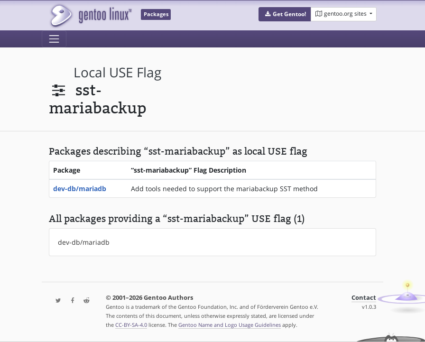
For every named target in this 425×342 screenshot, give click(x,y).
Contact (363, 298)
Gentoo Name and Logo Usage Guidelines (229, 324)
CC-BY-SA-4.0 (131, 324)
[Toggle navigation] (54, 38)
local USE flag (117, 72)
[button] (285, 14)
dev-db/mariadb (79, 188)
